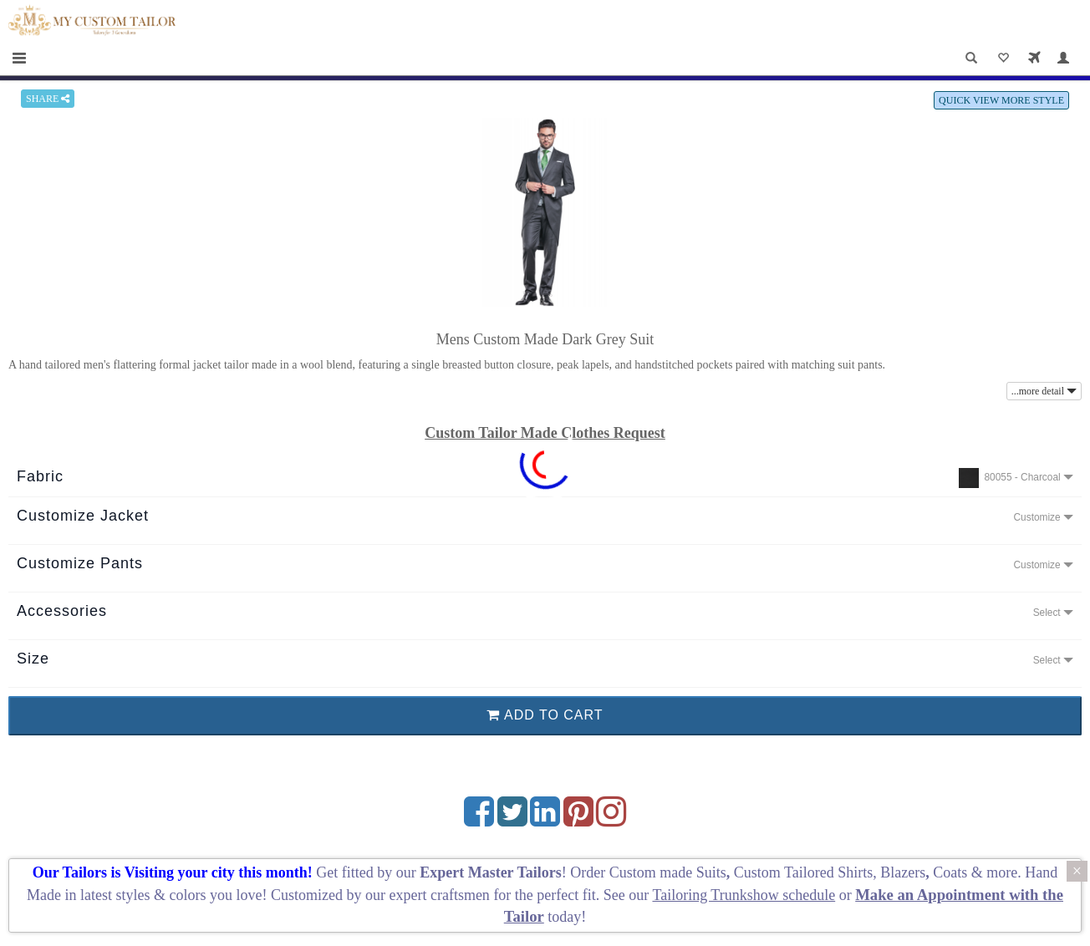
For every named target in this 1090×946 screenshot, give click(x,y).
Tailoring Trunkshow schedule (743, 895)
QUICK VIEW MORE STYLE (1001, 100)
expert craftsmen (439, 895)
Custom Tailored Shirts (803, 872)
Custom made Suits (667, 872)
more (1001, 872)
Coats (952, 872)
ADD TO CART (544, 715)
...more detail (1044, 391)
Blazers (902, 872)
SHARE (47, 98)
